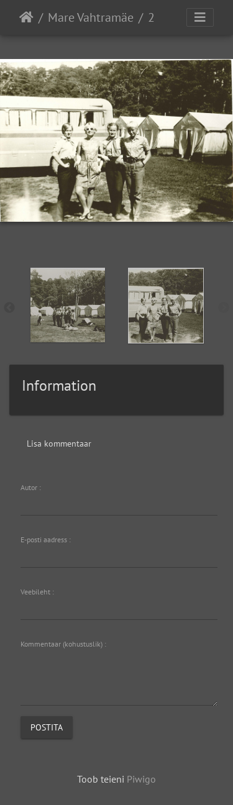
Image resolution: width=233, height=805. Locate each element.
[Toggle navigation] (200, 17)
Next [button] (223, 308)
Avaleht (26, 17)
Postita (46, 727)
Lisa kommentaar (59, 443)
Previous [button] (9, 308)
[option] (68, 305)
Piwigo (141, 779)
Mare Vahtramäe (91, 17)
